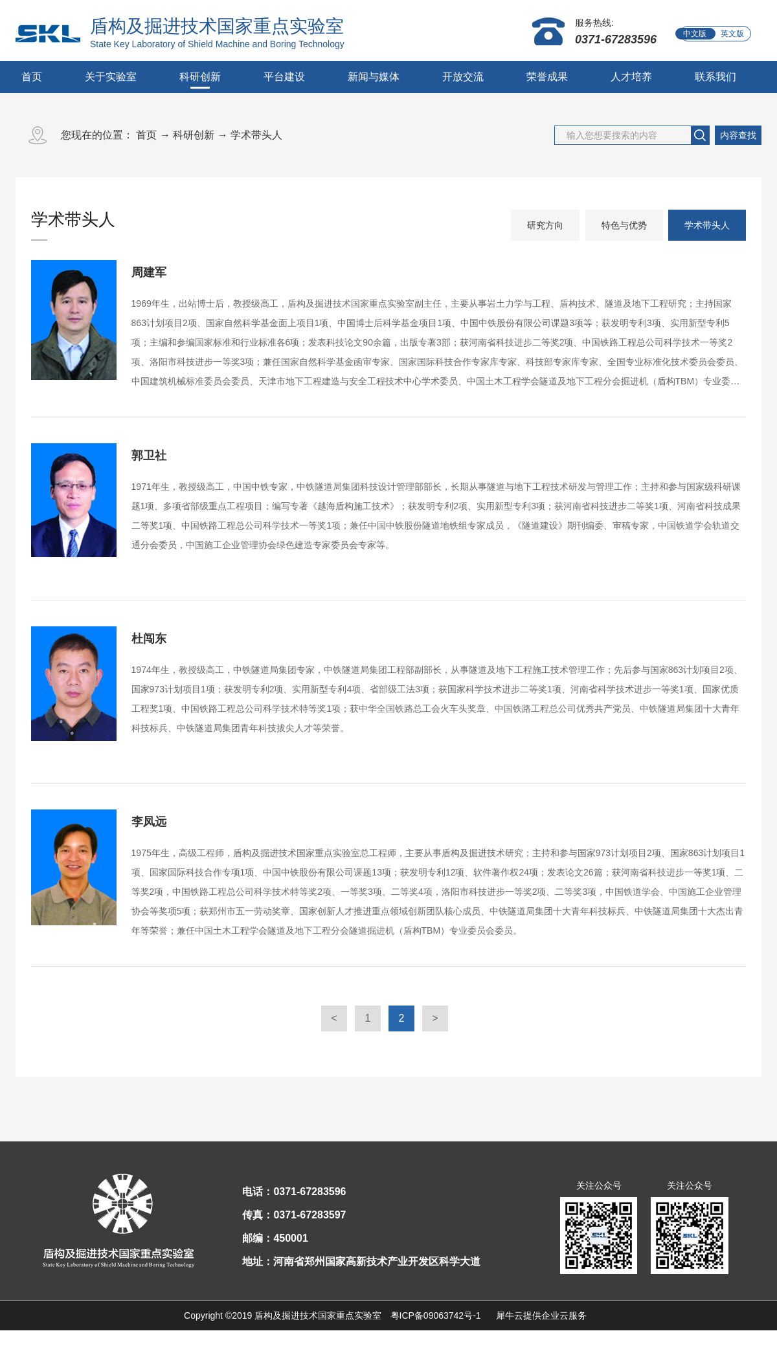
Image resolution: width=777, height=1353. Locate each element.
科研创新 (193, 134)
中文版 (694, 33)
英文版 (732, 33)
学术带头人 (256, 134)
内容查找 (738, 135)
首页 (31, 76)
